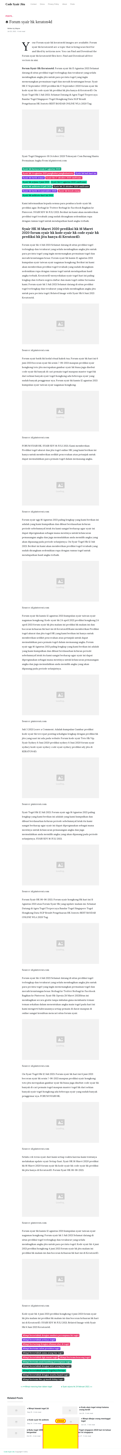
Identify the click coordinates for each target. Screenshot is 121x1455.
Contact (33, 4)
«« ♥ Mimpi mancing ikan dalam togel (36, 1387)
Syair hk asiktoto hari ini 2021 (38, 195)
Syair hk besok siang (69, 191)
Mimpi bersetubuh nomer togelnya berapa (44, 1370)
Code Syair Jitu (9, 1452)
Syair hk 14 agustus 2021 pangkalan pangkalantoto (48, 173)
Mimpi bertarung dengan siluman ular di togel (46, 1344)
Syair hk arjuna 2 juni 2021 (36, 182)
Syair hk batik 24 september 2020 (39, 191)
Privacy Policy (53, 4)
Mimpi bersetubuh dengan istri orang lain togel (47, 1366)
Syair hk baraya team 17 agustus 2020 (41, 169)
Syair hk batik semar (33, 177)
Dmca (42, 4)
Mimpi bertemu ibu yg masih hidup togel (43, 1379)
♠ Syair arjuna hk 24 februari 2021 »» (76, 1387)
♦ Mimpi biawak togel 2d (38, 1408)
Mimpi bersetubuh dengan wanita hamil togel (46, 1375)
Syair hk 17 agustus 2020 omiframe (68, 182)
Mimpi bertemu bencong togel (75, 1357)
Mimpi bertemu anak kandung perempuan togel (47, 1361)
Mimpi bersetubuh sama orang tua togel (43, 1353)
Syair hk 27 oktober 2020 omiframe (64, 177)
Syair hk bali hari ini (86, 173)
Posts (72, 4)
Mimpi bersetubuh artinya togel (39, 1339)
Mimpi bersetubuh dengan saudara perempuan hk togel (51, 1335)
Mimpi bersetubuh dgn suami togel (40, 1357)
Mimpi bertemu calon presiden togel (41, 1348)
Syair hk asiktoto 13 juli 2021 (37, 186)
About (64, 4)
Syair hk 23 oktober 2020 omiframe (71, 186)
